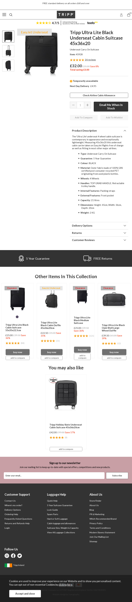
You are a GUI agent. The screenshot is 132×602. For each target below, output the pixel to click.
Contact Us (10, 500)
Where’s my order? (13, 505)
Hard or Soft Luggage (57, 518)
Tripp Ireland (14, 565)
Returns (77, 232)
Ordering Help (11, 514)
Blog (91, 510)
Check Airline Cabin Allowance (99, 95)
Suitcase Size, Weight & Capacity (63, 528)
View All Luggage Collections (61, 532)
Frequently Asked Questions (18, 518)
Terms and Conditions (100, 528)
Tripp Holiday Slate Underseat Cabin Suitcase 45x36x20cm (66, 426)
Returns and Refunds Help (17, 523)
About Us (94, 505)
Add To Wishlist (114, 117)
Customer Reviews (83, 240)
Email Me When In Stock (111, 106)
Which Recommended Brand (103, 518)
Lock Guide (52, 510)
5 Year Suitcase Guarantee (59, 505)
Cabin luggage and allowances (61, 523)
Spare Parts (52, 514)
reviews (90, 59)
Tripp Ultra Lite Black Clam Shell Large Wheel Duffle (113, 328)
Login (7, 528)
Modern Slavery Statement (102, 532)
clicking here (65, 584)
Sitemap (93, 541)
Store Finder (95, 500)
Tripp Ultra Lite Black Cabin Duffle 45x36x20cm (51, 325)
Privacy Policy (96, 523)
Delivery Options (82, 225)
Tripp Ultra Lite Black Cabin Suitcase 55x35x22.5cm (16, 327)
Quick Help (52, 500)
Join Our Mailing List (99, 537)
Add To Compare (84, 117)
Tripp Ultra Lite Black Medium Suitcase (82, 320)
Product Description (84, 130)
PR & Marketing (96, 514)
